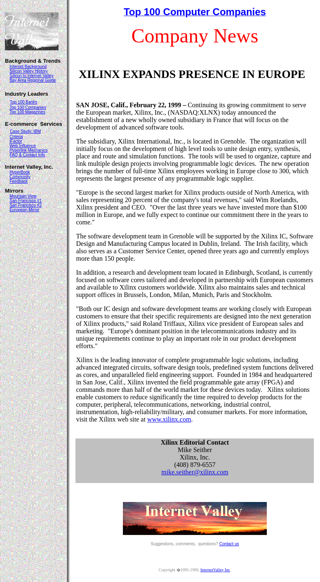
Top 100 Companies (27, 107)
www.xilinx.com (169, 419)
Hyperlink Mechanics (28, 150)
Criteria (16, 136)
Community (20, 176)
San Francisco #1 (25, 200)
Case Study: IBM (25, 131)
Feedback (18, 181)
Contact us (229, 544)
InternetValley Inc (215, 570)
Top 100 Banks (23, 102)
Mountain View (22, 196)
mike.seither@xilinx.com (194, 472)
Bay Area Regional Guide (32, 80)
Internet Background (28, 66)
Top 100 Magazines (27, 112)
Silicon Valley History (28, 71)
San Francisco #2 (25, 205)
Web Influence (22, 146)
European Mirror (24, 209)
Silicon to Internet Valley (31, 75)
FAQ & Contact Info (27, 155)
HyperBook (19, 172)
